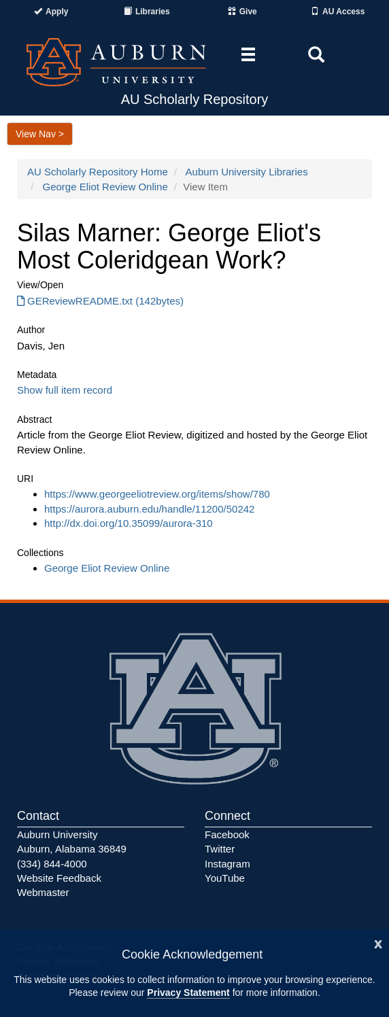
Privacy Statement (188, 992)
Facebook (227, 834)
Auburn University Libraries (247, 171)
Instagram (227, 863)
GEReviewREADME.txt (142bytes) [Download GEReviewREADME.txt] (100, 301)
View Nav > (40, 133)
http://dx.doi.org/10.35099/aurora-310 (128, 523)
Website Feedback (59, 878)
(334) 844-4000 (52, 863)
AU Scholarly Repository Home (97, 171)
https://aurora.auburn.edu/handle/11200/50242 (149, 509)
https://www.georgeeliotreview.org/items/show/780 (157, 494)
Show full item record (64, 390)
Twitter (220, 849)
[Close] (378, 942)
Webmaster (43, 892)
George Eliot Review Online (105, 186)
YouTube (225, 878)
